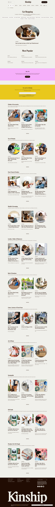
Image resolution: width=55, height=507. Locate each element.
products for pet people (31, 18)
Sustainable (22, 18)
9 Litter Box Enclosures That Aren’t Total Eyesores (41, 361)
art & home (51, 17)
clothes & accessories (5, 17)
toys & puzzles (11, 17)
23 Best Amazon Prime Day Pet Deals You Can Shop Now (27, 260)
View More (27, 133)
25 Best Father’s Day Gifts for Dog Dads (40, 125)
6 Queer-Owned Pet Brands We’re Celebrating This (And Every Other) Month (14, 362)
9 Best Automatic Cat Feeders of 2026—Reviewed (14, 192)
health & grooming (23, 17)
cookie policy (18, 505)
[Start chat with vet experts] (27, 77)
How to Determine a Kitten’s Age (12, 57)
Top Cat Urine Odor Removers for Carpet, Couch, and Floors (25, 465)
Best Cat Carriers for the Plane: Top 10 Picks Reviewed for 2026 (13, 328)
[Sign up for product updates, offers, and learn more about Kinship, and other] (35, 93)
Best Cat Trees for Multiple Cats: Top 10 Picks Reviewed (41, 293)
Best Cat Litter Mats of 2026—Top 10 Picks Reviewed (14, 226)
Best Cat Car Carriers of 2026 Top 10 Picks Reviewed (41, 328)
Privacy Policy (23, 96)
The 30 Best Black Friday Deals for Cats (13, 125)
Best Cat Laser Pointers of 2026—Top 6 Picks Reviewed (40, 159)
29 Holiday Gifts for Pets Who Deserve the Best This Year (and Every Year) (27, 430)
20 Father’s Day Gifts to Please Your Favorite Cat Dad (40, 430)
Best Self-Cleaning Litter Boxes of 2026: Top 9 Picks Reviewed (40, 227)
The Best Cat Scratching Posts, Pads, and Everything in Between (27, 396)
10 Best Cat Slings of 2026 (26, 327)
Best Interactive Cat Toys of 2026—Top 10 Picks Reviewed (13, 159)
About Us (27, 480)
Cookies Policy (19, 481)
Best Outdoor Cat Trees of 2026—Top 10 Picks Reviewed (26, 294)
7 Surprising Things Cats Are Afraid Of (26, 57)
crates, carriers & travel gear (45, 17)
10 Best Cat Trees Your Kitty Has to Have (40, 57)
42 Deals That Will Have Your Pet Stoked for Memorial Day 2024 (26, 362)
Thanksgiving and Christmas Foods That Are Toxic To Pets (26, 193)
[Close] (54, 505)
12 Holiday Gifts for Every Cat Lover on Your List (13, 430)
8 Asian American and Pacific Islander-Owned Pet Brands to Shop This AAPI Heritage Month (40, 260)
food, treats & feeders (17, 17)
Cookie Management (20, 480)
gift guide (25, 18)
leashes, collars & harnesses (31, 17)
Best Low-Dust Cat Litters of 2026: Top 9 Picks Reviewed (27, 43)
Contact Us (28, 481)
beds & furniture (38, 17)
